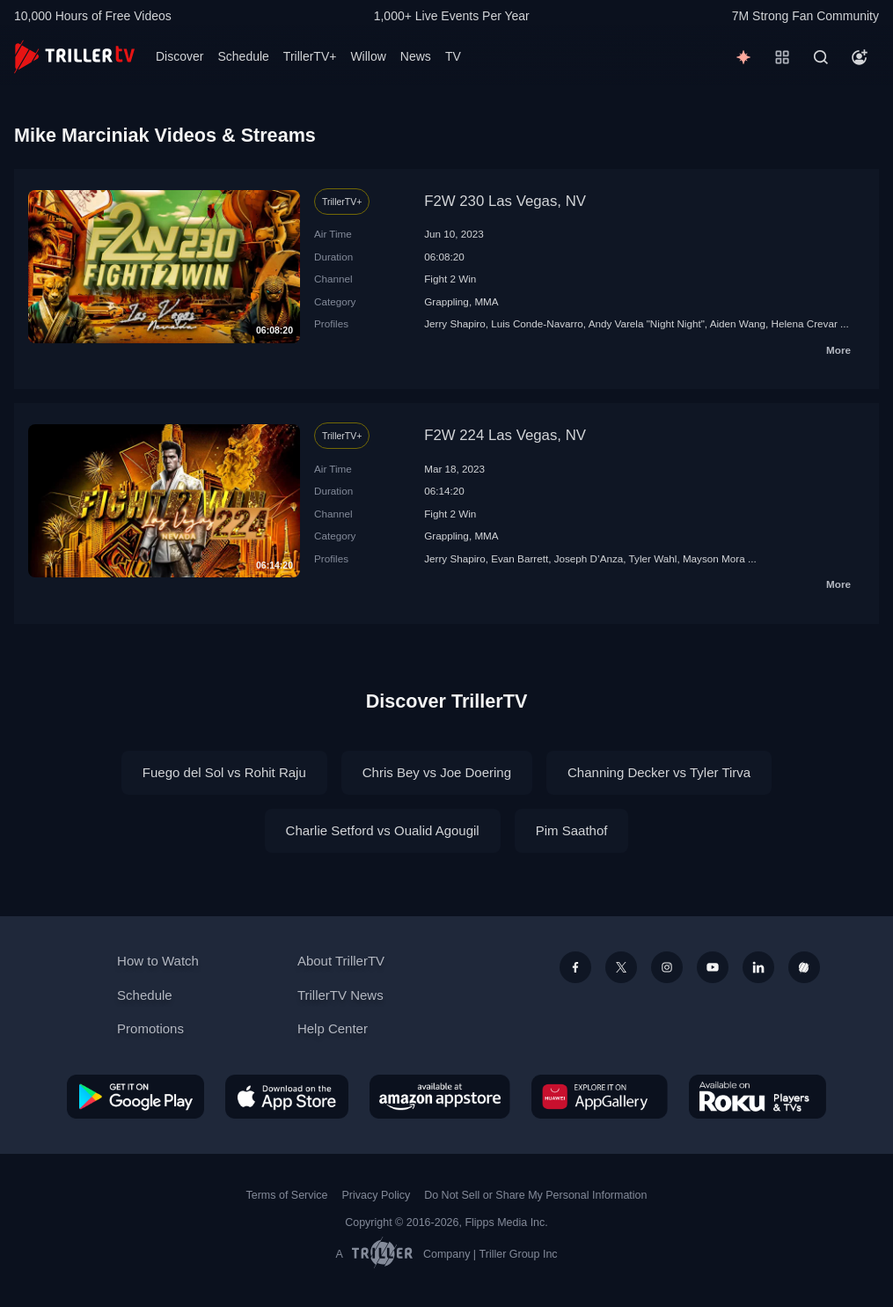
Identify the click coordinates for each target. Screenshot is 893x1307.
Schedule (242, 56)
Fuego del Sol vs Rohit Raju (224, 772)
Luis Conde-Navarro (537, 323)
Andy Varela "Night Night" (647, 323)
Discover (179, 56)
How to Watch (158, 960)
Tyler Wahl (653, 558)
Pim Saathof (572, 830)
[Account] (859, 57)
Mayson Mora (714, 558)
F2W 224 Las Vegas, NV (505, 435)
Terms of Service (287, 1195)
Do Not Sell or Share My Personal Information (535, 1195)
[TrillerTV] (74, 56)
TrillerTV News (340, 995)
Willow (367, 56)
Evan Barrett (519, 558)
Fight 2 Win (450, 278)
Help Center (332, 1028)
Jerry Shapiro (455, 323)
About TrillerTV (340, 960)
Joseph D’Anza (589, 558)
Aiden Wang (737, 323)
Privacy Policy (375, 1195)
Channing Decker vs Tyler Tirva (658, 772)
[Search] (821, 57)
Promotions (150, 1028)
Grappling (446, 301)
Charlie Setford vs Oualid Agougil (382, 830)
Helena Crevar (804, 323)
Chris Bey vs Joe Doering (436, 772)
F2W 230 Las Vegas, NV (505, 201)
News (415, 56)
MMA (486, 301)
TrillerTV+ (310, 56)
